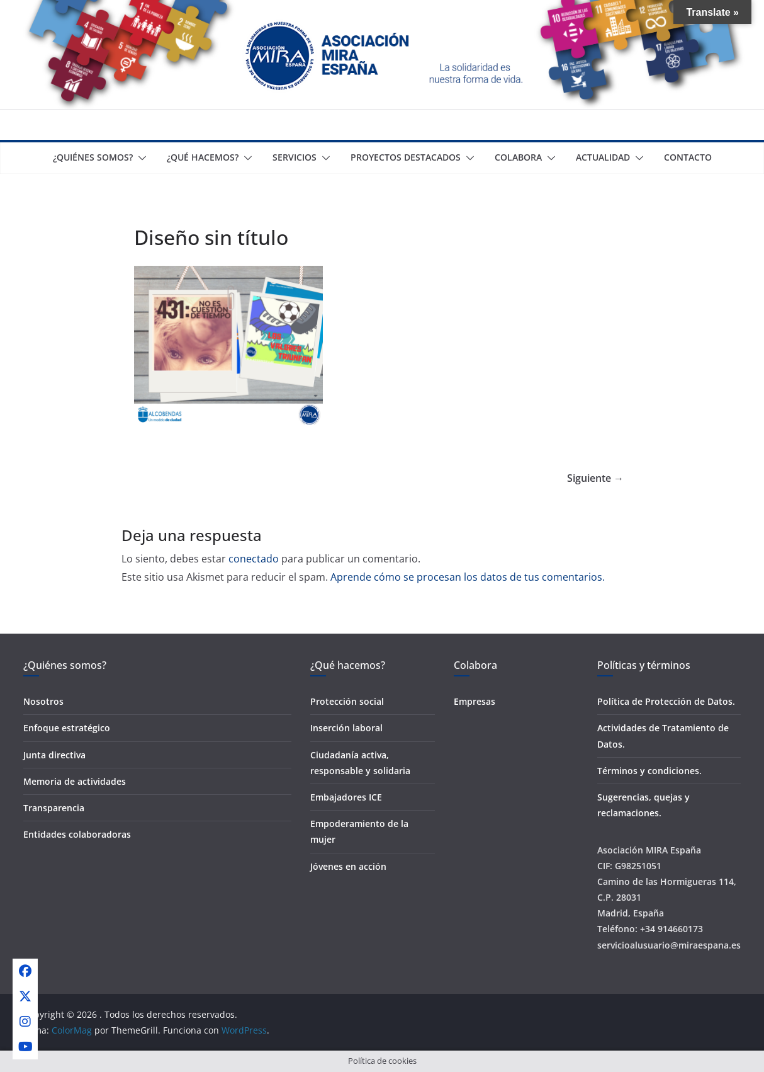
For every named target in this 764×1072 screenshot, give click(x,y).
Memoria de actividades (74, 781)
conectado (253, 559)
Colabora (518, 157)
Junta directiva (54, 755)
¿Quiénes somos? (93, 157)
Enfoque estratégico (66, 728)
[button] (140, 158)
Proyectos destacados (406, 157)
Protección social (347, 701)
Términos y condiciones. (649, 771)
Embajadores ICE (346, 797)
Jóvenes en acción (348, 866)
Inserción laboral (346, 728)
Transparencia (53, 808)
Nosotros (43, 701)
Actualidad (603, 157)
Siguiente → (595, 478)
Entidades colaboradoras (77, 834)
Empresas (474, 701)
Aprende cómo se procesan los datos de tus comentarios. (467, 577)
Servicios (294, 157)
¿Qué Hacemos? (203, 157)
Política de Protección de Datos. (666, 701)
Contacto (688, 157)
